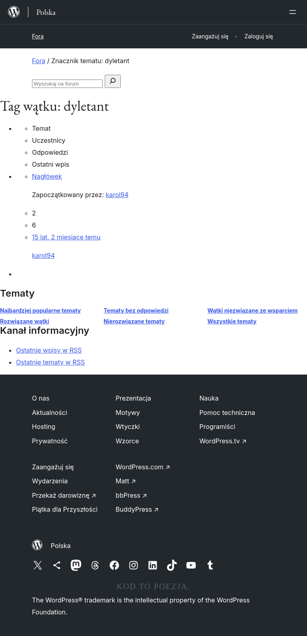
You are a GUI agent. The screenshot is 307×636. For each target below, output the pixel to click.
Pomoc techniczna (227, 413)
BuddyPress (137, 509)
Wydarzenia (50, 481)
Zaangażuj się (53, 467)
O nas (41, 398)
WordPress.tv (223, 441)
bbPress (131, 495)
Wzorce (127, 441)
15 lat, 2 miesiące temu (66, 237)
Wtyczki (128, 427)
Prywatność (50, 441)
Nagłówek (47, 176)
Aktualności (49, 413)
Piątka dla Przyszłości (65, 509)
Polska (61, 546)
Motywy (128, 413)
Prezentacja (133, 398)
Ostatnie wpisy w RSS (49, 350)
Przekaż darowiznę (64, 495)
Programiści (217, 427)
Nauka (209, 398)
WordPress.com (143, 467)
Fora (38, 36)
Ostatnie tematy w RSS (50, 362)
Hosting (43, 427)
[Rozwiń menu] (294, 12)
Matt (126, 481)
